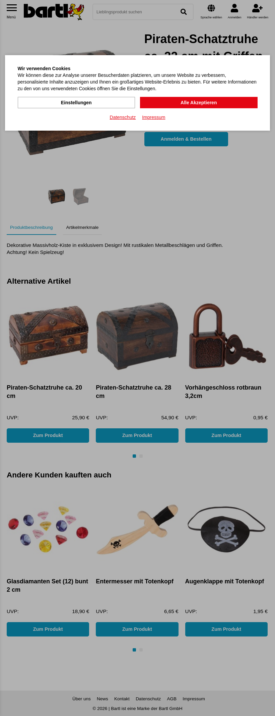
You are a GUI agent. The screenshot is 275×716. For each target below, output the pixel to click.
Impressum (153, 117)
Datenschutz (123, 117)
